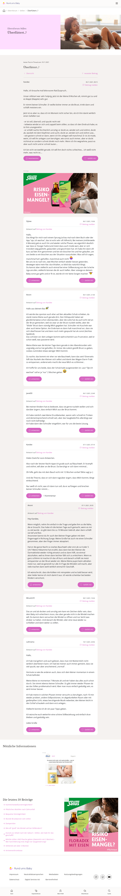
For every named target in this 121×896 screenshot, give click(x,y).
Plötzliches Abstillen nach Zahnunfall (20, 809)
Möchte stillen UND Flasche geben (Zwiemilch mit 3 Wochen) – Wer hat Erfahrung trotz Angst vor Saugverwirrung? (30, 840)
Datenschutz (14, 879)
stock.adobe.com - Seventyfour (111, 47)
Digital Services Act (32, 879)
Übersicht (30, 73)
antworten (35, 280)
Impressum (13, 874)
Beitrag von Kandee (44, 229)
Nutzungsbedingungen (73, 874)
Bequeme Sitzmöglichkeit (16, 814)
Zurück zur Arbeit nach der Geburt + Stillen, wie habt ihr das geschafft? (30, 834)
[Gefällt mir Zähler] (90, 158)
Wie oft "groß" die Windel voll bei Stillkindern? (24, 828)
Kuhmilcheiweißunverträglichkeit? (19, 805)
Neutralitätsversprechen (33, 874)
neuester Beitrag (91, 73)
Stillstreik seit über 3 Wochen (17, 846)
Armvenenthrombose (14, 850)
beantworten (33, 158)
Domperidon (11, 823)
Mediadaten (53, 874)
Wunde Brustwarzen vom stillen (18, 819)
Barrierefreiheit (52, 879)
